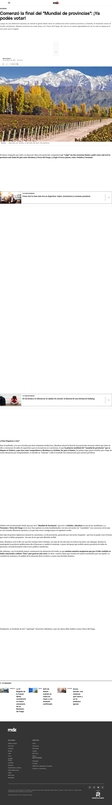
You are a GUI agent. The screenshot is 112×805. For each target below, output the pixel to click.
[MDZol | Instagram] (94, 787)
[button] (9, 3)
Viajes (9, 773)
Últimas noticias (12, 743)
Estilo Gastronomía (13, 770)
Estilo (9, 753)
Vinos (9, 756)
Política (10, 760)
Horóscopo (35, 746)
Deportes (10, 765)
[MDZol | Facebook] (89, 787)
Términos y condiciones (39, 768)
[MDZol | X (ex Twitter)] (102, 787)
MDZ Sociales (7, 58)
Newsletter (11, 777)
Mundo (10, 751)
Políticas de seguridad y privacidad (42, 766)
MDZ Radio (35, 748)
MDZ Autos (11, 775)
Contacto (35, 763)
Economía (11, 746)
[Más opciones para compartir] (7, 64)
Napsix (34, 756)
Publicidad (35, 761)
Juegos (34, 751)
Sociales (10, 758)
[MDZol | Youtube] (98, 787)
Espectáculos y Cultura (14, 767)
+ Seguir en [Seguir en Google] (14, 64)
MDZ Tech (35, 753)
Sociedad (3, 8)
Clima (34, 743)
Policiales (10, 748)
